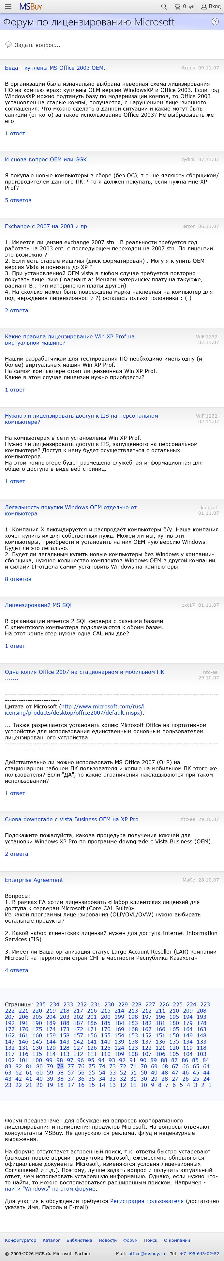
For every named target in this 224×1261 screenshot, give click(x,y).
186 (92, 1023)
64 (206, 1066)
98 (59, 1060)
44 (206, 1072)
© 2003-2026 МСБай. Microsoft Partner (48, 1253)
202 (78, 1017)
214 (119, 1010)
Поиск (150, 1240)
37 (70, 1079)
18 (60, 1085)
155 (106, 1035)
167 (147, 1029)
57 (70, 1072)
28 (164, 1079)
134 (188, 1041)
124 (119, 1048)
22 (18, 1085)
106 (160, 1054)
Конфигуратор (20, 1240)
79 (50, 1066)
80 (39, 1066)
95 (91, 1060)
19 (50, 1085)
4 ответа (16, 970)
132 (10, 1048)
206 (23, 1017)
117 (10, 1054)
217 (78, 1010)
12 (123, 1085)
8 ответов (18, 579)
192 (10, 1023)
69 (154, 1066)
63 (8, 1072)
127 (78, 1048)
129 (51, 1048)
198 (133, 1017)
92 (122, 1060)
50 (144, 1072)
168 (133, 1029)
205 (37, 1017)
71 (133, 1066)
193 (201, 1017)
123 (133, 1048)
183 (133, 1023)
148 (201, 1035)
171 (92, 1029)
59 (50, 1072)
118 (201, 1048)
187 (78, 1023)
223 (205, 1004)
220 (37, 1010)
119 (188, 1048)
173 (64, 1029)
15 (91, 1085)
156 (92, 1035)
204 (51, 1017)
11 (133, 1085)
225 (178, 1004)
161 (23, 1035)
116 (23, 1054)
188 (64, 1023)
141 (92, 1041)
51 (133, 1072)
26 (185, 1079)
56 (81, 1072)
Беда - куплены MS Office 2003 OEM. (55, 68)
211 (160, 1010)
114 (51, 1054)
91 (132, 1060)
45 (196, 1072)
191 (23, 1023)
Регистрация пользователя (147, 1201)
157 (78, 1035)
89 (153, 1060)
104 (188, 1054)
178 (201, 1023)
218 (64, 1010)
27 (175, 1079)
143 (64, 1041)
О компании (177, 1240)
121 (160, 1048)
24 (206, 1079)
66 (185, 1066)
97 (70, 1060)
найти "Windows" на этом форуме (50, 1188)
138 (133, 1041)
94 (101, 1060)
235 (41, 1004)
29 (154, 1079)
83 (8, 1066)
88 (164, 1060)
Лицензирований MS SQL (39, 605)
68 (164, 1066)
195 (174, 1017)
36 (81, 1079)
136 (160, 1041)
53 (112, 1072)
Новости (108, 1240)
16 (81, 1085)
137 (147, 1041)
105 (174, 1054)
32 (123, 1079)
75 (91, 1066)
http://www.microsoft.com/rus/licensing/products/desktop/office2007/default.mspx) (75, 709)
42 (18, 1079)
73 (112, 1066)
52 (123, 1072)
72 (123, 1066)
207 (10, 1017)
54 (102, 1072)
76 (81, 1066)
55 (91, 1072)
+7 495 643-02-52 (199, 1253)
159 (51, 1035)
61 (29, 1072)
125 (106, 1048)
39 (50, 1079)
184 (119, 1023)
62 (18, 1072)
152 (147, 1035)
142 (78, 1041)
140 (106, 1041)
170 (106, 1029)
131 (23, 1048)
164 (188, 1029)
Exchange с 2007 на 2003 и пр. (47, 226)
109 (119, 1054)
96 (80, 1060)
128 (64, 1048)
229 (123, 1004)
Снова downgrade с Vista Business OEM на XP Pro (72, 819)
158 (64, 1035)
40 (39, 1079)
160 (37, 1035)
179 (188, 1023)
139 (119, 1041)
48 (164, 1072)
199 (119, 1017)
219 (51, 1010)
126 (92, 1048)
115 (37, 1054)
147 (10, 1041)
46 (185, 1072)
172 (78, 1029)
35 (91, 1079)
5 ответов (18, 200)
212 (147, 1010)
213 (133, 1010)
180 (174, 1023)
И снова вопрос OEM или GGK (46, 159)
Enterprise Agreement (34, 880)
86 (185, 1060)
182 (147, 1023)
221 (23, 1010)
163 (201, 1029)
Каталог (51, 1240)
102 (10, 1060)
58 (60, 1072)
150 (174, 1035)
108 (133, 1054)
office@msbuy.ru (146, 1253)
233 (68, 1004)
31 (133, 1079)
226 (164, 1004)
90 (143, 1060)
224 (191, 1004)
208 (201, 1010)
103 (201, 1054)
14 (102, 1085)
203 (64, 1017)
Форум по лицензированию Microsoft (89, 21)
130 (37, 1048)
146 (23, 1041)
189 (51, 1023)
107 (147, 1054)
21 (29, 1085)
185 (106, 1023)
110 (106, 1054)
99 (49, 1060)
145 (37, 1041)
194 (188, 1017)
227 (150, 1004)
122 (147, 1048)
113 (64, 1054)
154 (119, 1035)
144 (51, 1041)
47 (175, 1072)
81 (29, 1066)
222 (10, 1010)
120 (174, 1048)
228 (137, 1004)
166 (160, 1029)
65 (196, 1066)
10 (144, 1085)
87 (174, 1060)
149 (188, 1035)
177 (10, 1029)
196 (160, 1017)
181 (160, 1023)
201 (92, 1017)
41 (29, 1079)
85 (195, 1060)
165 (174, 1029)
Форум (130, 1240)
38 (60, 1079)
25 (196, 1079)
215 (106, 1010)
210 (174, 1010)
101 (23, 1060)
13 (112, 1085)
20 (39, 1085)
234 (54, 1004)
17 (70, 1085)
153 (133, 1035)
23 (8, 1085)
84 (205, 1060)
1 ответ (15, 133)
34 (102, 1079)
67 (175, 1066)
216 (92, 1010)
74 (102, 1066)
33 (112, 1079)
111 (92, 1054)
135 (174, 1041)
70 (144, 1066)
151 (160, 1035)
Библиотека (79, 1240)
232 (82, 1004)
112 (78, 1054)
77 (70, 1066)
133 (201, 1041)
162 (10, 1035)
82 (18, 1066)
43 (8, 1079)
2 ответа (16, 310)
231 (95, 1004)
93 (112, 1060)
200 (106, 1017)
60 (39, 1072)
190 (37, 1023)
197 (147, 1017)
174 (51, 1029)
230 (109, 1004)
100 (37, 1060)
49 (154, 1072)
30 (144, 1079)
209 (188, 1010)
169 (119, 1029)
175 (37, 1029)
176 (23, 1029)
